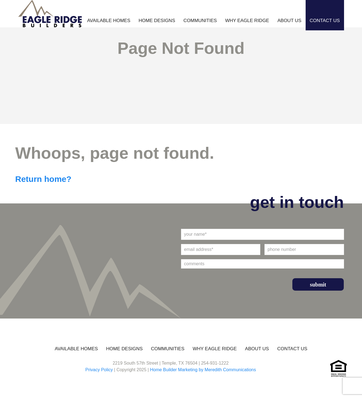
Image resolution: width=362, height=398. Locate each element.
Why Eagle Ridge (247, 20)
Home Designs (156, 20)
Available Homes (108, 20)
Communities (200, 20)
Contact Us (325, 20)
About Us (289, 20)
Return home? (43, 179)
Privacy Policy (99, 369)
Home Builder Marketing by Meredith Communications (203, 369)
